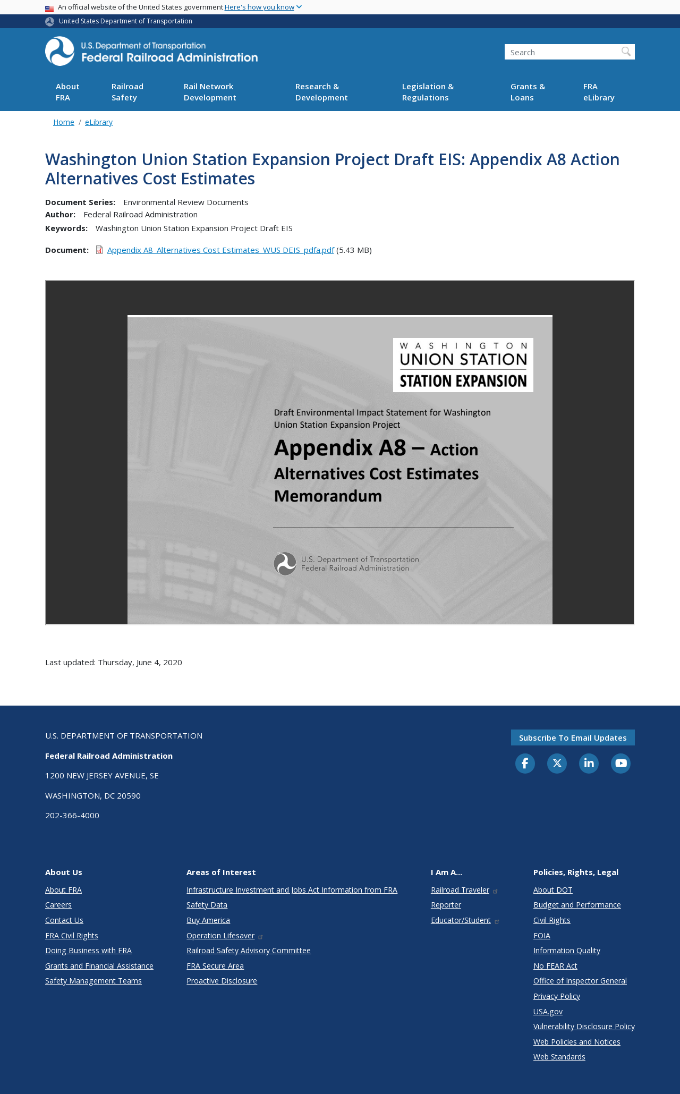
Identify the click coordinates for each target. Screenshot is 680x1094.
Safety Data (206, 905)
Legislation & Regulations (428, 92)
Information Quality (566, 950)
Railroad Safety (127, 92)
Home (63, 122)
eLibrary (99, 122)
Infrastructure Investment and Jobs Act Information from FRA (291, 890)
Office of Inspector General (580, 981)
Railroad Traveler (465, 890)
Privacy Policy (556, 996)
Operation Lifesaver (225, 935)
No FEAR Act (555, 966)
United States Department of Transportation (125, 21)
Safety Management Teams (93, 981)
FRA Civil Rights (71, 935)
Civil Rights (552, 920)
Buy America (208, 920)
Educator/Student (465, 920)
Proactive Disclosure (221, 981)
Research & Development (321, 92)
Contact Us (64, 920)
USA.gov (548, 1011)
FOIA (541, 935)
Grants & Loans (528, 92)
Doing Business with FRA (88, 950)
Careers (58, 905)
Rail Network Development (210, 92)
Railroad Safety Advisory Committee (248, 950)
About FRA (68, 92)
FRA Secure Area (215, 966)
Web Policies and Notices (576, 1042)
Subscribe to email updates (573, 737)
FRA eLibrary (599, 92)
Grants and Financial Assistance (99, 966)
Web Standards (559, 1056)
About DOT (553, 890)
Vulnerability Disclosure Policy (584, 1026)
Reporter (446, 905)
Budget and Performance (577, 905)
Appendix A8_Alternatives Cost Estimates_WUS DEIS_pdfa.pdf (220, 249)
